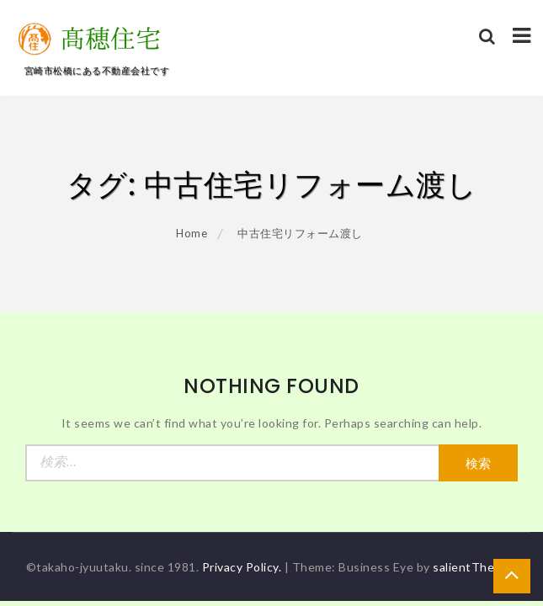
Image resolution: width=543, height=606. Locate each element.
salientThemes (475, 567)
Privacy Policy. (242, 567)
